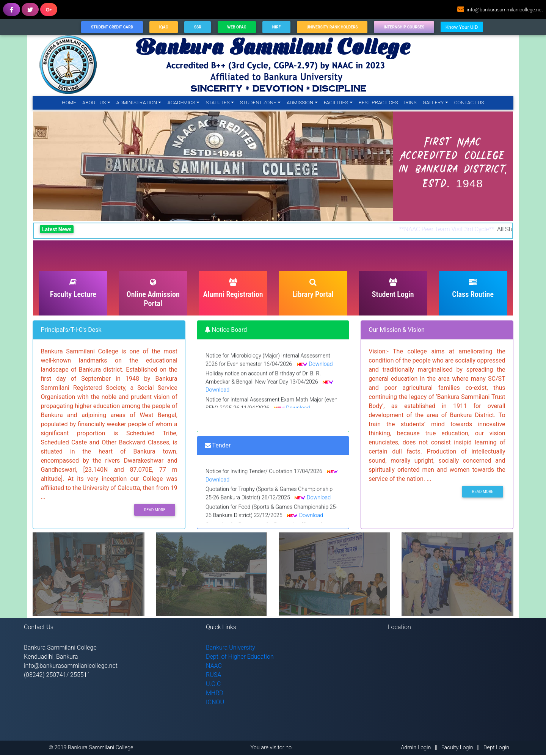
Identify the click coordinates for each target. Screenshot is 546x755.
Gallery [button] (433, 102)
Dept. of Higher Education (240, 656)
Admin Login (416, 747)
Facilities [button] (336, 102)
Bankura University (230, 647)
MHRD (214, 693)
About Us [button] (94, 102)
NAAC (214, 665)
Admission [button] (300, 102)
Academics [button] (181, 102)
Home (70, 102)
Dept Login (496, 747)
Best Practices (378, 102)
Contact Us (469, 102)
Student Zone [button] (258, 102)
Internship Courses (404, 27)
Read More (154, 509)
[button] (60, 166)
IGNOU (215, 702)
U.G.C (213, 684)
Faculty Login (457, 747)
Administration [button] (136, 102)
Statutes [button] (217, 102)
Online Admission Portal (153, 293)
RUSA (213, 674)
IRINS (410, 102)
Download (321, 367)
